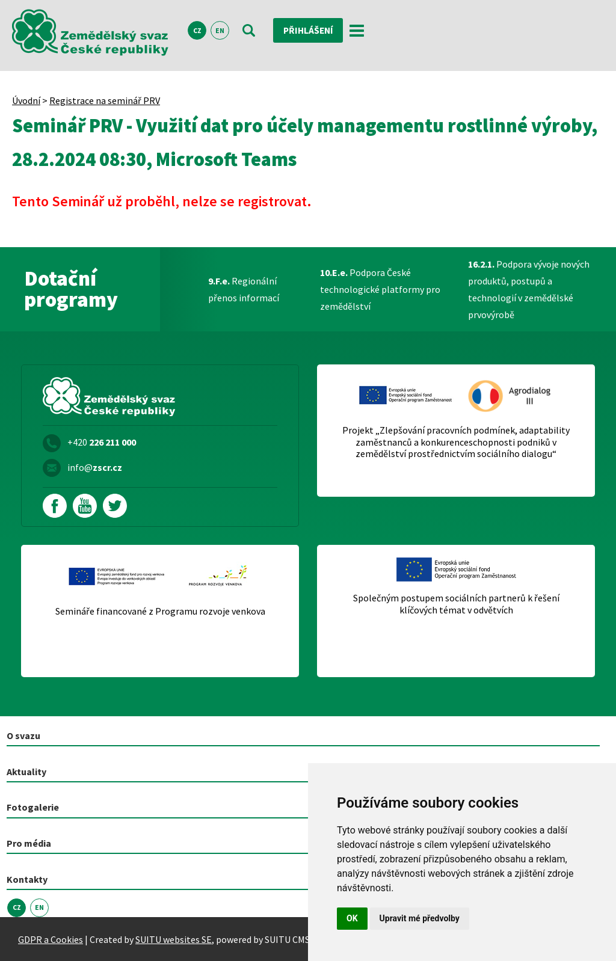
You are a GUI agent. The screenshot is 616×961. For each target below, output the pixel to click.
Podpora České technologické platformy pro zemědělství (380, 289)
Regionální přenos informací (243, 289)
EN (219, 30)
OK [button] (352, 918)
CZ (197, 30)
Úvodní (26, 100)
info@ (94, 467)
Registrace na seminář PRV (104, 100)
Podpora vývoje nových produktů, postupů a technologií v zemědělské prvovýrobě (529, 289)
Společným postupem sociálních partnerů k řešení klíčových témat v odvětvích (456, 603)
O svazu (23, 735)
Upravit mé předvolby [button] (420, 918)
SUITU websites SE (173, 939)
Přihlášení (309, 31)
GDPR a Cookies (50, 939)
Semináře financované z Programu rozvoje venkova (160, 611)
